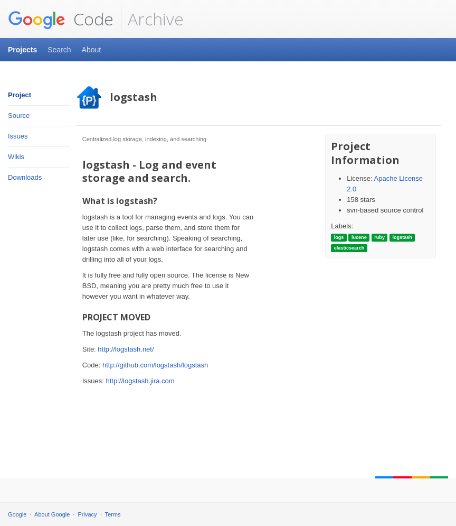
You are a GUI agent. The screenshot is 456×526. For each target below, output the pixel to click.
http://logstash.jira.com (140, 381)
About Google (52, 514)
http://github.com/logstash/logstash (155, 365)
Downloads (25, 177)
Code (60, 19)
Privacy (87, 514)
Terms (113, 514)
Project (19, 95)
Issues (18, 136)
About (91, 49)
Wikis (16, 157)
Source (19, 115)
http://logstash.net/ (126, 349)
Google (17, 514)
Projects (22, 49)
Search (59, 49)
